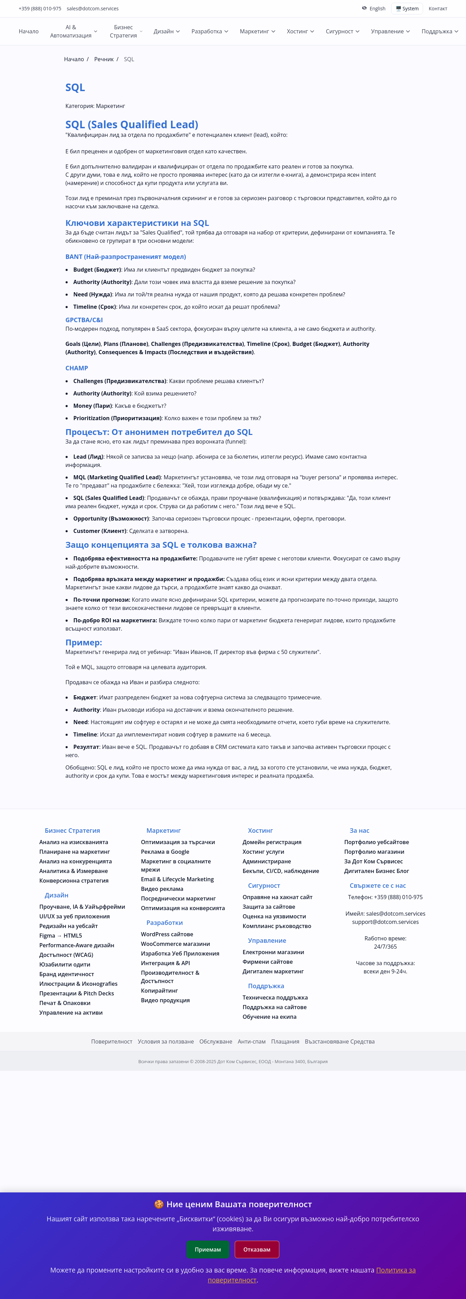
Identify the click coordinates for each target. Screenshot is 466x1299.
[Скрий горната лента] (364, 8)
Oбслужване (216, 1041)
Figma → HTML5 (60, 935)
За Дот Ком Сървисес (373, 861)
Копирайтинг (159, 990)
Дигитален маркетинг (273, 971)
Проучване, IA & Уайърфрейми (82, 906)
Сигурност (343, 31)
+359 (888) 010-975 (40, 8)
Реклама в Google (165, 851)
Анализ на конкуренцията (75, 861)
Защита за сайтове (269, 906)
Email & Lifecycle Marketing (177, 879)
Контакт (438, 8)
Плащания (285, 1041)
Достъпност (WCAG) (66, 955)
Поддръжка (440, 31)
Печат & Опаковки (65, 1003)
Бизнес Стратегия (126, 31)
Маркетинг (258, 31)
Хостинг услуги (263, 851)
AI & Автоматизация (74, 31)
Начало (29, 31)
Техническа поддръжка (275, 997)
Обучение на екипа (270, 1016)
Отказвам (257, 1249)
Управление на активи (71, 1012)
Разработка (210, 31)
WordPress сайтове (167, 934)
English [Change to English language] (377, 8)
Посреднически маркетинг (178, 898)
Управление (391, 31)
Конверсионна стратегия (74, 880)
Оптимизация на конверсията (183, 908)
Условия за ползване (166, 1041)
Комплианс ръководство (277, 926)
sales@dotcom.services (93, 8)
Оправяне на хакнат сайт (278, 897)
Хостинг (301, 31)
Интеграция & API (165, 963)
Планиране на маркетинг (74, 851)
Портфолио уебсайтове (376, 842)
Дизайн (167, 31)
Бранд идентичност (66, 974)
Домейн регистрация (272, 842)
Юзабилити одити (65, 964)
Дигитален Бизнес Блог (376, 871)
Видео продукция (165, 1000)
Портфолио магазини (374, 851)
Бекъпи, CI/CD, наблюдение (281, 871)
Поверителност (112, 1041)
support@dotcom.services (385, 922)
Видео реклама (162, 889)
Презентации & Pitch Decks (76, 993)
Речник (104, 59)
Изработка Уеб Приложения (180, 953)
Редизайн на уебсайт (68, 926)
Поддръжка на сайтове (275, 1007)
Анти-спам (251, 1041)
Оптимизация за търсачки (178, 842)
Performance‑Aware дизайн (76, 945)
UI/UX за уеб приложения (74, 916)
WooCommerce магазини (175, 944)
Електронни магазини (273, 952)
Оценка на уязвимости (274, 916)
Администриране (267, 861)
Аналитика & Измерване (73, 871)
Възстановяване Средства (340, 1041)
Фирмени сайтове (268, 961)
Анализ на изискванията (74, 842)
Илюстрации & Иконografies (78, 983)
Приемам (208, 1249)
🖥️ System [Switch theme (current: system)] (407, 8)
